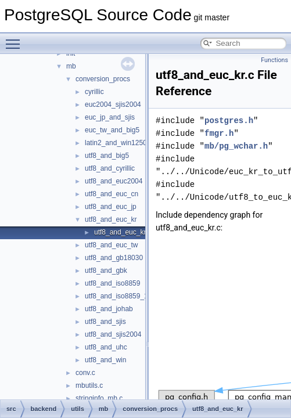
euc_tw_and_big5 (112, 130)
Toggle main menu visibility (16, 39)
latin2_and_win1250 (116, 143)
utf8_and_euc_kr (110, 219)
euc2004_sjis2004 (113, 104)
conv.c (85, 373)
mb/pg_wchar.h (236, 146)
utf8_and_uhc (106, 347)
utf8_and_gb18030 (114, 258)
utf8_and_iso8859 (112, 283)
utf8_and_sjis (105, 322)
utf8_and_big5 (107, 156)
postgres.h (228, 120)
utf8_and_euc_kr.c (122, 232)
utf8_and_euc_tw (111, 245)
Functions (274, 60)
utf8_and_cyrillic (110, 168)
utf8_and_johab (109, 309)
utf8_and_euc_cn (111, 194)
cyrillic (94, 92)
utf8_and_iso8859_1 (116, 296)
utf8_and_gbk (106, 270)
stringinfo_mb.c (99, 398)
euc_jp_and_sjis (110, 117)
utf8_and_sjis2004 (113, 334)
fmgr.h (218, 133)
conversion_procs (103, 79)
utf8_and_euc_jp (110, 207)
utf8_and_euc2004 (113, 181)
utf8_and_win (105, 360)
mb (71, 66)
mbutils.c (89, 385)
